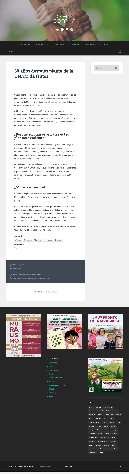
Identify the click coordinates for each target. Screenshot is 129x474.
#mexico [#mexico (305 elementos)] (115, 413)
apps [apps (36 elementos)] (90, 421)
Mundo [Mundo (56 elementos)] (91, 447)
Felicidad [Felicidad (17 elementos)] (92, 436)
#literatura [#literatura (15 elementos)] (92, 413)
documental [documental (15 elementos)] (104, 432)
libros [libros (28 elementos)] (113, 440)
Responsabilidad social (97, 47)
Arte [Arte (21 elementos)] (105, 421)
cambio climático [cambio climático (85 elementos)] (94, 425)
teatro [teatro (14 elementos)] (106, 451)
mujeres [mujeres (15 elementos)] (113, 444)
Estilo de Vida (58, 47)
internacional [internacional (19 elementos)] (93, 440)
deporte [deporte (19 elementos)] (113, 428)
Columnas (53, 365)
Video (51, 399)
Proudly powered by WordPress (21, 469)
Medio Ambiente (55, 380)
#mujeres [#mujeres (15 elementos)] (92, 417)
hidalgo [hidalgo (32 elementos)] (107, 436)
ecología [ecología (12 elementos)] (114, 432)
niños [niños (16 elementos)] (113, 447)
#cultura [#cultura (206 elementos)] (98, 410)
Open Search (120, 54)
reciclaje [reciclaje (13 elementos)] (91, 451)
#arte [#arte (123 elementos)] (90, 410)
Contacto (14, 54)
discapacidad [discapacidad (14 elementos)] (93, 432)
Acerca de (25, 47)
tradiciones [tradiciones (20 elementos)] (92, 455)
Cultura (74, 47)
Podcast (40, 47)
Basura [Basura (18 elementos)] (112, 421)
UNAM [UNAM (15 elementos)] (101, 455)
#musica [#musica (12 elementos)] (100, 417)
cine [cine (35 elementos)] (118, 425)
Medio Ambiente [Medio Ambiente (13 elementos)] (103, 444)
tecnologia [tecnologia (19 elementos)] (114, 451)
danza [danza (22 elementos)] (106, 428)
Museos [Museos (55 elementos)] (98, 447)
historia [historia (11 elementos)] (114, 436)
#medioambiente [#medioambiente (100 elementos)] (104, 413)
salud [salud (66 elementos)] (99, 451)
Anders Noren (69, 469)
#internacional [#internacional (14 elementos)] (108, 410)
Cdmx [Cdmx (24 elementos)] (105, 425)
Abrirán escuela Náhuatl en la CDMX (27, 277)
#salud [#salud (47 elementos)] (118, 417)
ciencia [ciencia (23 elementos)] (112, 425)
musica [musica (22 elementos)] (106, 447)
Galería (51, 376)
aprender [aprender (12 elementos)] (98, 421)
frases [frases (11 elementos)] (100, 436)
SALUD (51, 391)
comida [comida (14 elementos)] (91, 428)
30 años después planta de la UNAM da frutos (43, 76)
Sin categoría (54, 395)
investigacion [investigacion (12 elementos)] (104, 440)
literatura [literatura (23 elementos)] (92, 444)
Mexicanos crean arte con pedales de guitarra (31, 281)
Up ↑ (120, 469)
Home (12, 47)
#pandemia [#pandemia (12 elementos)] (109, 417)
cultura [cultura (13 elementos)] (99, 428)
